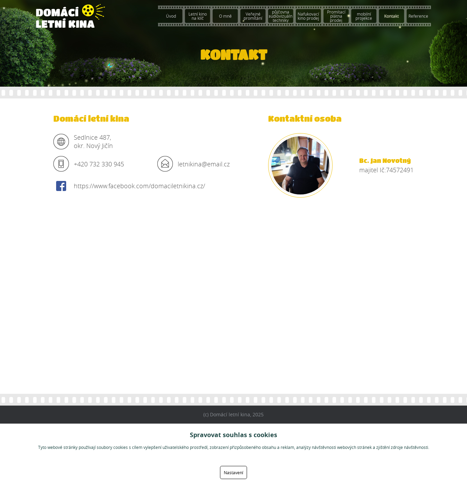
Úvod (171, 16)
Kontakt (391, 16)
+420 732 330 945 (99, 164)
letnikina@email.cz (204, 164)
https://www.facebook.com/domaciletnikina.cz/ (139, 186)
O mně (225, 16)
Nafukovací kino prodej (308, 16)
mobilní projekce (363, 16)
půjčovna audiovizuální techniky (280, 16)
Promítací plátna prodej (336, 16)
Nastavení (233, 472)
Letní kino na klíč (197, 16)
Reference (418, 16)
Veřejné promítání (253, 16)
